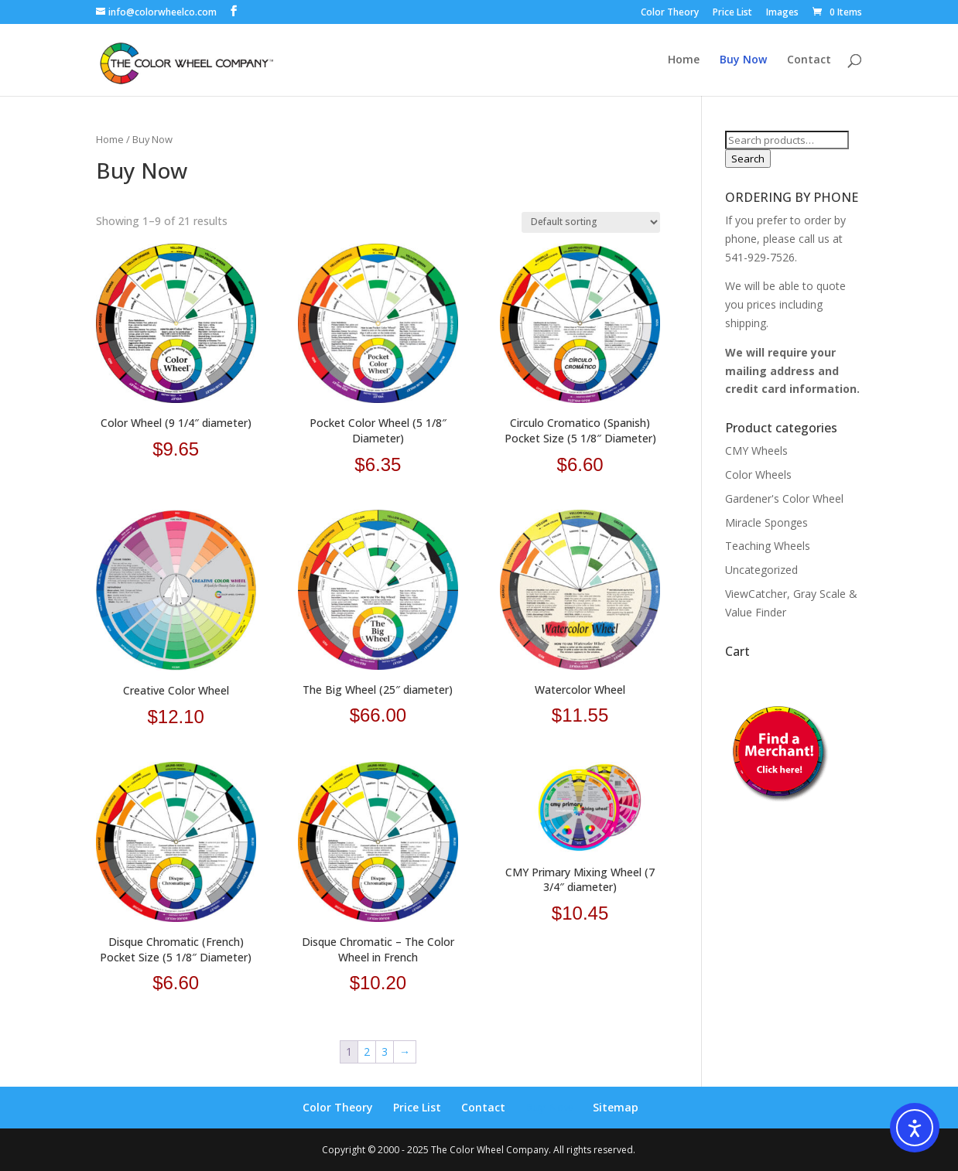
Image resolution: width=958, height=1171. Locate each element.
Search (748, 159)
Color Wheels (758, 474)
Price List (732, 13)
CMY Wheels (756, 450)
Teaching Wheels (767, 545)
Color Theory (670, 13)
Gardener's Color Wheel (784, 498)
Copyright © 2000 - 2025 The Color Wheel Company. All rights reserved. (478, 1149)
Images (782, 13)
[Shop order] (591, 222)
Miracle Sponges (766, 522)
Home (684, 60)
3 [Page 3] (384, 1051)
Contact (809, 60)
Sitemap (615, 1107)
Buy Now (743, 60)
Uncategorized (761, 569)
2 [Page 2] (367, 1051)
